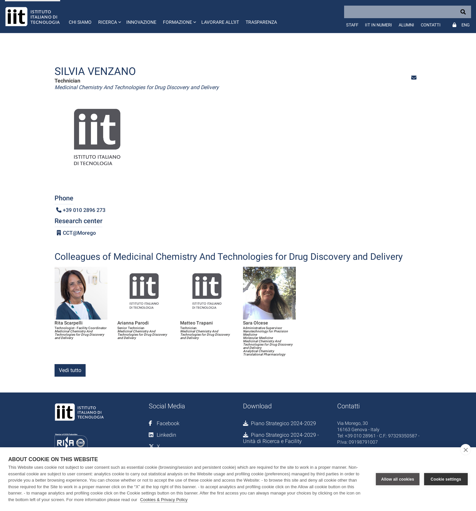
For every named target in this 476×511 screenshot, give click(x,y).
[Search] (407, 12)
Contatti (431, 24)
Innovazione (141, 22)
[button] (109, 16)
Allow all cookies (397, 479)
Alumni (406, 24)
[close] (465, 449)
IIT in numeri (378, 24)
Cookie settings (446, 479)
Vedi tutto (70, 370)
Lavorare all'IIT (220, 22)
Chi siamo (80, 22)
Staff (352, 24)
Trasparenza (261, 22)
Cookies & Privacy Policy (164, 499)
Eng (465, 24)
